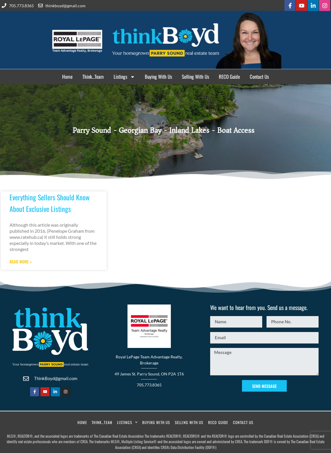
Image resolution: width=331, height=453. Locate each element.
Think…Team (93, 76)
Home (67, 76)
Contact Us (259, 76)
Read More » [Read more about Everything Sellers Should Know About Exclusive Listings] (21, 261)
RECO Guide (229, 76)
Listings (124, 76)
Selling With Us (195, 76)
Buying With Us (158, 76)
